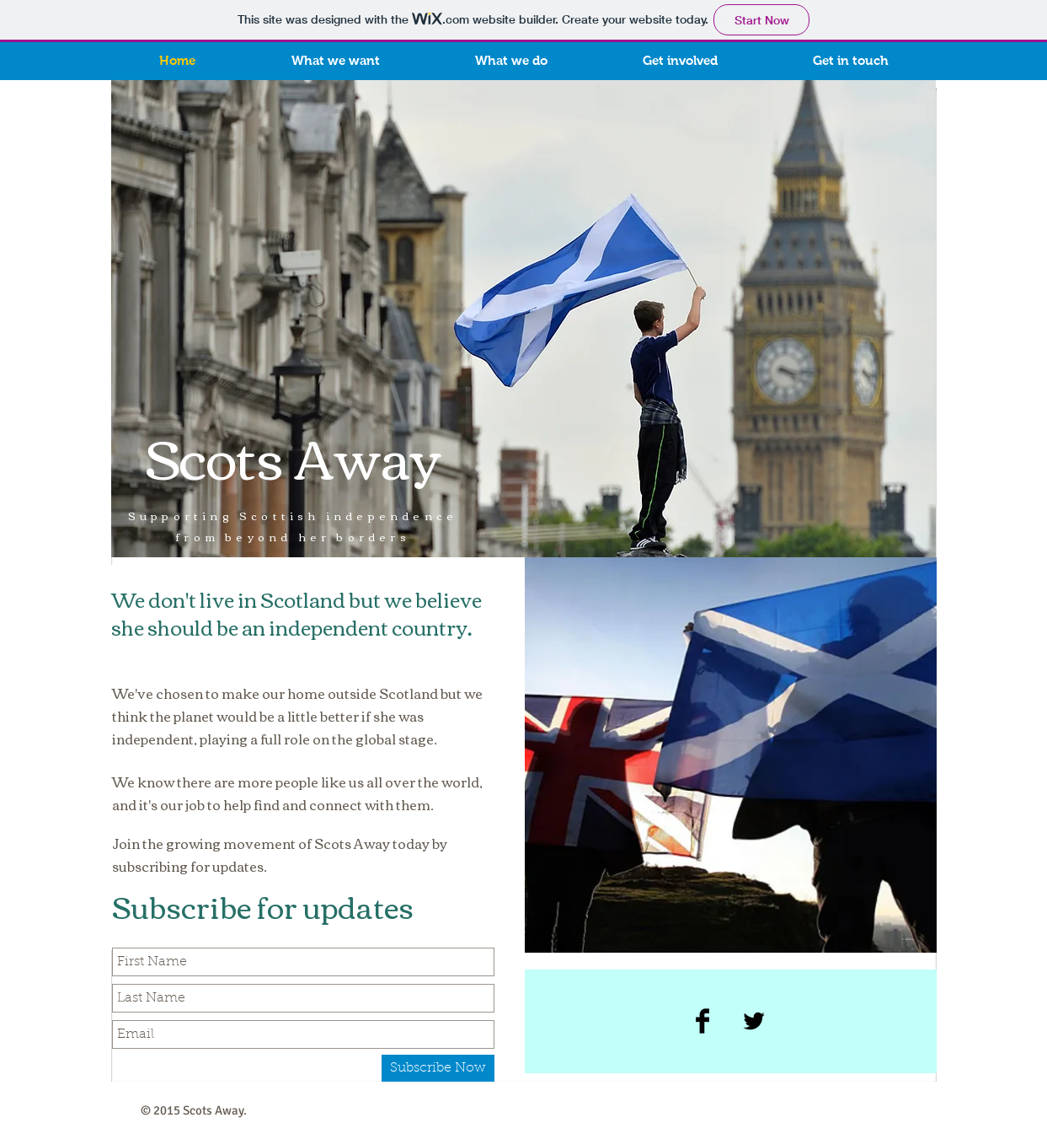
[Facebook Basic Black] (702, 1021)
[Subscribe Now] (438, 1068)
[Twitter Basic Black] (754, 1021)
